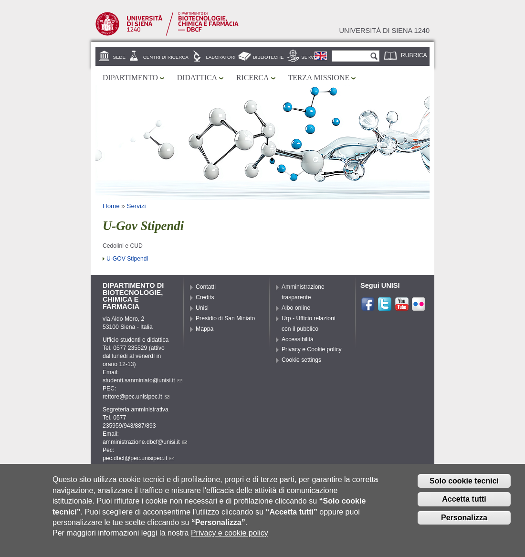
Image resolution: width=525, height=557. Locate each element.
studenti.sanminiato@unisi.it (142, 380)
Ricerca (252, 78)
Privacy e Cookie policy (312, 349)
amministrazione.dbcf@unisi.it (145, 442)
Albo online (296, 308)
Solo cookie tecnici (464, 485)
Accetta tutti (464, 504)
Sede (119, 57)
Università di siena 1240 (384, 30)
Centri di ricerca (166, 57)
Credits (205, 297)
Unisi (202, 308)
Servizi (310, 57)
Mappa (204, 329)
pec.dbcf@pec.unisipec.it (138, 458)
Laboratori (221, 57)
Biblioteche (268, 57)
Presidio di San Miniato (225, 318)
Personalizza (464, 522)
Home (111, 206)
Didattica (197, 78)
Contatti (206, 287)
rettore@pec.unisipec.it (136, 396)
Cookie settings (301, 360)
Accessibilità (298, 339)
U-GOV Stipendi (127, 258)
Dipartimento (130, 78)
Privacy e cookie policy (229, 537)
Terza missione (319, 78)
